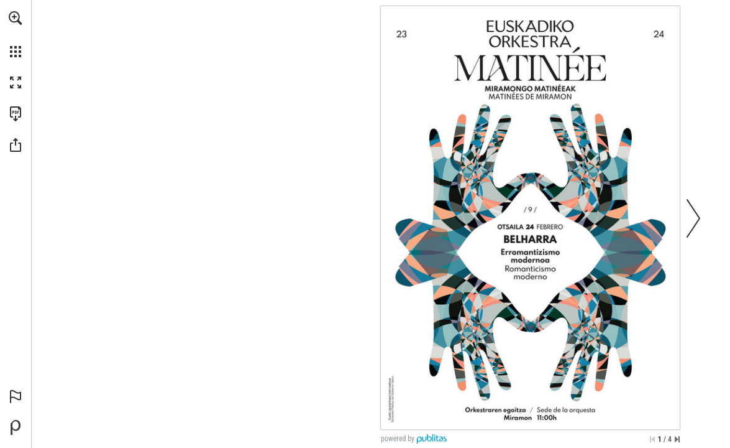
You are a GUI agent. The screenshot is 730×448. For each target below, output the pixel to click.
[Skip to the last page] (677, 439)
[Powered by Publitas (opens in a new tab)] (15, 427)
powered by (397, 438)
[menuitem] (15, 34)
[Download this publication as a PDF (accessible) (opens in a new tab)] (15, 113)
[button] (15, 18)
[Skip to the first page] (652, 439)
